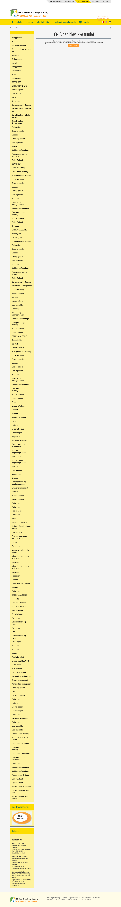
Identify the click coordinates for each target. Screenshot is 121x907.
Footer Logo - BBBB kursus (20, 797)
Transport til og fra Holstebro (19, 758)
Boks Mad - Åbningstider (22, 286)
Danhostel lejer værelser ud (22, 50)
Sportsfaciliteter (18, 218)
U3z (13, 692)
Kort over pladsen (19, 603)
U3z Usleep (16, 93)
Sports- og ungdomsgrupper (19, 451)
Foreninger (16, 618)
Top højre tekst (18, 657)
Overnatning (17, 470)
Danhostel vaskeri (19, 672)
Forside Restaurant (19, 440)
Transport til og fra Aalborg (19, 213)
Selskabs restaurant (20, 718)
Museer (15, 135)
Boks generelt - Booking (21, 105)
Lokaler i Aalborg (18, 406)
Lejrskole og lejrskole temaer (20, 551)
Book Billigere (17, 90)
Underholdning (18, 179)
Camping (86, 22)
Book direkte (17, 340)
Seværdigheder (18, 131)
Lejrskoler (16, 562)
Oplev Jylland (17, 160)
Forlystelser (16, 71)
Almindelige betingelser (21, 676)
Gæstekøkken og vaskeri (19, 623)
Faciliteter (16, 515)
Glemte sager (17, 707)
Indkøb (14, 146)
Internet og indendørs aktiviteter (20, 557)
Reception (16, 576)
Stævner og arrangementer (18, 203)
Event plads (16, 665)
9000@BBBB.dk (77, 900)
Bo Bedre (15, 344)
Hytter (14, 421)
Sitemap (88, 900)
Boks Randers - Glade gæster (21, 116)
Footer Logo (17, 511)
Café (14, 632)
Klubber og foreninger (20, 150)
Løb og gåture (17, 191)
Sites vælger (17, 433)
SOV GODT (17, 41)
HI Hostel (15, 599)
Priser (14, 74)
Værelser (15, 55)
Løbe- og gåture (18, 139)
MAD (14, 97)
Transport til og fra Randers (19, 155)
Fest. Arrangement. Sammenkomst (19, 537)
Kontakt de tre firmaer (20, 744)
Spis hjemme (17, 669)
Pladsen (15, 410)
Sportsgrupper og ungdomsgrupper (19, 461)
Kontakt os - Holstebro (21, 754)
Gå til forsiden (73, 45)
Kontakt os (16, 101)
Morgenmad (17, 456)
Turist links (45, 22)
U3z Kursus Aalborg (20, 172)
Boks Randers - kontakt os (21, 110)
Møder (14, 653)
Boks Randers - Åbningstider (18, 122)
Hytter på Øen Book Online (20, 738)
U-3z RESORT (18, 532)
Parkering (16, 546)
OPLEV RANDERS (19, 86)
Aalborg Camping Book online (65, 22)
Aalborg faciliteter (19, 417)
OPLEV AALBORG (19, 230)
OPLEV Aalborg (18, 168)
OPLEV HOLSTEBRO (21, 584)
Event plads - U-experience (24, 22)
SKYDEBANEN (18, 348)
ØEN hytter (16, 234)
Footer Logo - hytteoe (20, 775)
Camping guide (18, 237)
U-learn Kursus (18, 429)
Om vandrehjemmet (20, 488)
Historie (15, 425)
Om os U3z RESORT (20, 661)
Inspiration (16, 437)
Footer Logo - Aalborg (21, 734)
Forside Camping (19, 45)
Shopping (16, 198)
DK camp (15, 226)
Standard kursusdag (20, 522)
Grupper (15, 478)
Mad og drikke (17, 142)
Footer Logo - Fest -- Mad (20, 791)
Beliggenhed (17, 38)
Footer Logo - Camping (21, 787)
